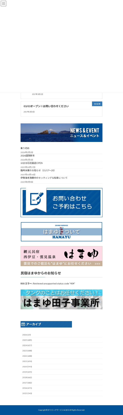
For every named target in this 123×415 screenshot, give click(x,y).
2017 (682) (27, 382)
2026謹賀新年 (28, 155)
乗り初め (25, 148)
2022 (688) (27, 356)
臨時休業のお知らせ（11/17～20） (38, 170)
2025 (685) (27, 340)
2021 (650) (27, 361)
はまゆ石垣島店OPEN (32, 163)
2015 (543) (27, 393)
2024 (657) (27, 345)
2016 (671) (27, 388)
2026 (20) (26, 334)
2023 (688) (27, 350)
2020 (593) (27, 367)
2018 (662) (27, 377)
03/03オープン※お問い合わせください (46, 106)
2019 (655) (27, 372)
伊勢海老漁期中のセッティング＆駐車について (44, 178)
